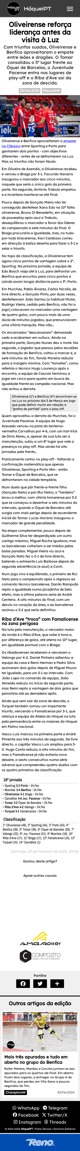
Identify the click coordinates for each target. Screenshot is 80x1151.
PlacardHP (51, 90)
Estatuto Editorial (64, 1128)
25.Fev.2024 (29, 90)
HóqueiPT (27, 1128)
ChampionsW (15, 1092)
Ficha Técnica (43, 1128)
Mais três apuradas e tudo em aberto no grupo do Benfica (35, 1059)
